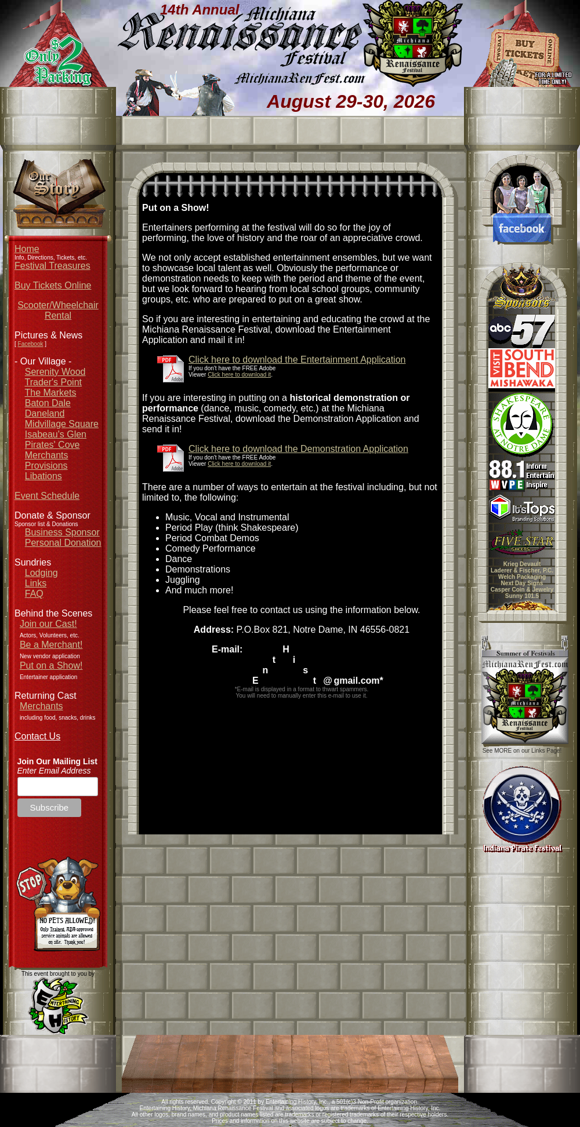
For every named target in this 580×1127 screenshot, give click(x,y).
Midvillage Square (62, 424)
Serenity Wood (55, 372)
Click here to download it (239, 374)
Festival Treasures (52, 266)
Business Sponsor (62, 532)
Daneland (45, 413)
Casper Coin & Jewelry (522, 589)
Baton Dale (48, 403)
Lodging (41, 573)
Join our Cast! (48, 624)
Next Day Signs (522, 583)
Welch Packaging (522, 577)
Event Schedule (46, 496)
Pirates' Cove (52, 445)
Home (26, 249)
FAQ (34, 594)
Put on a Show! (51, 665)
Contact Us (37, 736)
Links (35, 583)
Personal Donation (63, 543)
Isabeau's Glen (55, 434)
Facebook (31, 344)
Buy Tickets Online (53, 285)
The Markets (51, 392)
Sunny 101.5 (522, 596)
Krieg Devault (522, 564)
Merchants (46, 455)
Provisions (46, 466)
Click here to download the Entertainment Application (296, 359)
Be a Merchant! (51, 645)
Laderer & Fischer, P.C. (522, 570)
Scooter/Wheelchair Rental (58, 310)
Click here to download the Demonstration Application (298, 449)
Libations (43, 476)
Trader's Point (53, 382)
